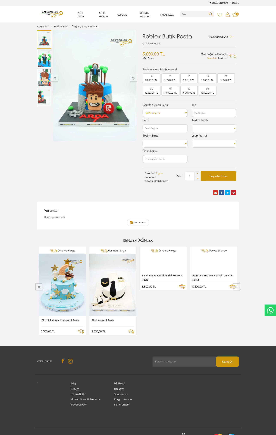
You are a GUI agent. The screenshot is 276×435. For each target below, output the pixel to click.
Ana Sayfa (43, 26)
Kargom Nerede (218, 3)
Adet (180, 176)
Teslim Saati (151, 135)
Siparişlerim (120, 394)
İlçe (194, 105)
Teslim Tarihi (200, 120)
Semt (146, 120)
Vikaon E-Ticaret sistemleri (59, 432)
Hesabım (119, 388)
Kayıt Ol (227, 361)
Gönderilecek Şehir (156, 105)
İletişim (235, 3)
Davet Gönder (79, 404)
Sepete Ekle (218, 176)
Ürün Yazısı (150, 151)
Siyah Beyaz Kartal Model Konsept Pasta (162, 277)
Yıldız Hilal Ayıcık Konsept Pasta (60, 320)
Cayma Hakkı (78, 394)
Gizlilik (73, 421)
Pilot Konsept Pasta (103, 320)
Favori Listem (121, 404)
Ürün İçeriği (199, 135)
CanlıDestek (270, 310)
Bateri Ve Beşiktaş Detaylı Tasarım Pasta (212, 277)
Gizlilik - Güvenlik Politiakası (86, 399)
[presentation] (55, 78)
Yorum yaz (139, 222)
